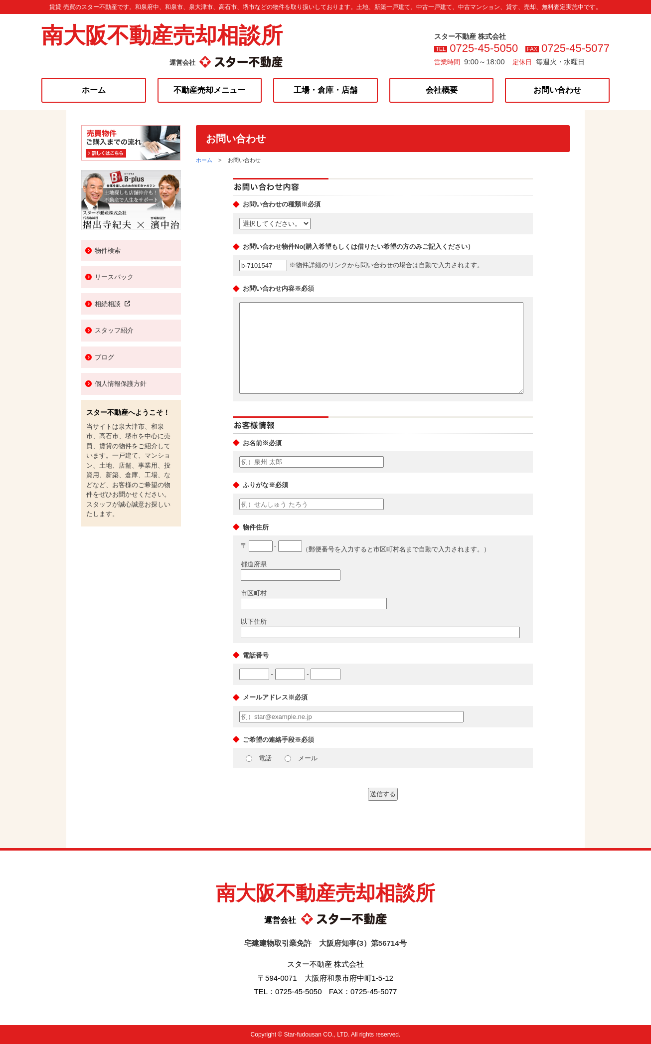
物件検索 (108, 250)
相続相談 (112, 304)
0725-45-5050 (484, 48)
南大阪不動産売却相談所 (162, 35)
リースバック (114, 277)
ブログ (104, 357)
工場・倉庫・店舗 (325, 90)
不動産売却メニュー (209, 90)
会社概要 (442, 90)
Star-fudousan (302, 1034)
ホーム (94, 90)
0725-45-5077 (575, 48)
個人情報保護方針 (121, 383)
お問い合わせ (557, 90)
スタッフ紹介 (114, 330)
